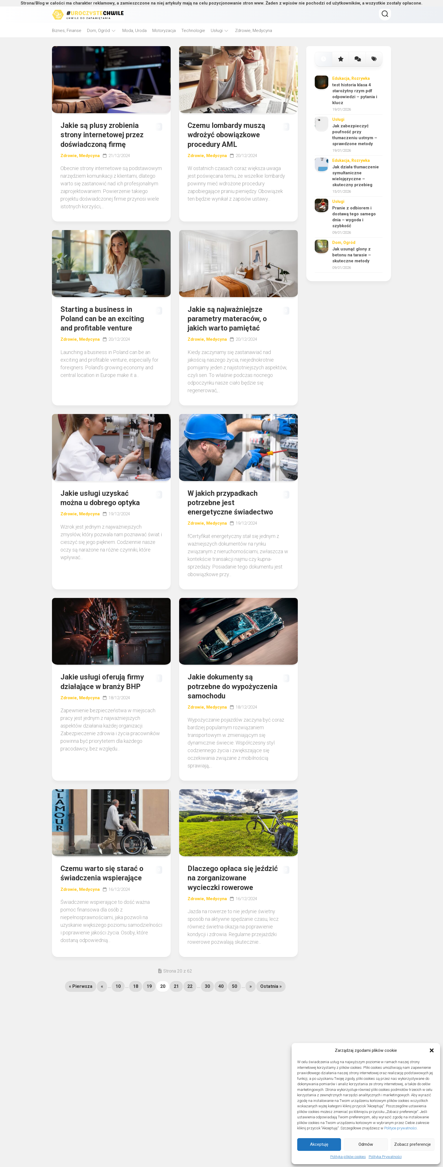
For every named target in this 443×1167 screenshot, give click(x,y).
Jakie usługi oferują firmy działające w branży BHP (95, 716)
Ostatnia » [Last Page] (271, 1041)
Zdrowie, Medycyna (253, 30)
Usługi (217, 30)
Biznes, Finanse (66, 30)
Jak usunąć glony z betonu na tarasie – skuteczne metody (351, 254)
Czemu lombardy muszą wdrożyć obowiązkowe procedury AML (231, 136)
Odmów (366, 1144)
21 (176, 1041)
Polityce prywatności (400, 1128)
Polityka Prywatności (385, 1157)
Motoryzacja (164, 30)
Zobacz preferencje (412, 1144)
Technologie (193, 30)
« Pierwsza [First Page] (80, 1041)
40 (220, 1041)
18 (135, 1041)
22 (189, 1041)
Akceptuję (319, 1144)
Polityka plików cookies (348, 1157)
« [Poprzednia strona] (102, 1041)
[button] (432, 1050)
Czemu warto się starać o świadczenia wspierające (102, 921)
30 (207, 1041)
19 (149, 1041)
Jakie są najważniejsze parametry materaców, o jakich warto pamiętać (231, 333)
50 (234, 1041)
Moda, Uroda (134, 30)
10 (118, 1041)
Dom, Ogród (98, 30)
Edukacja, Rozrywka (351, 78)
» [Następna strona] (250, 1041)
